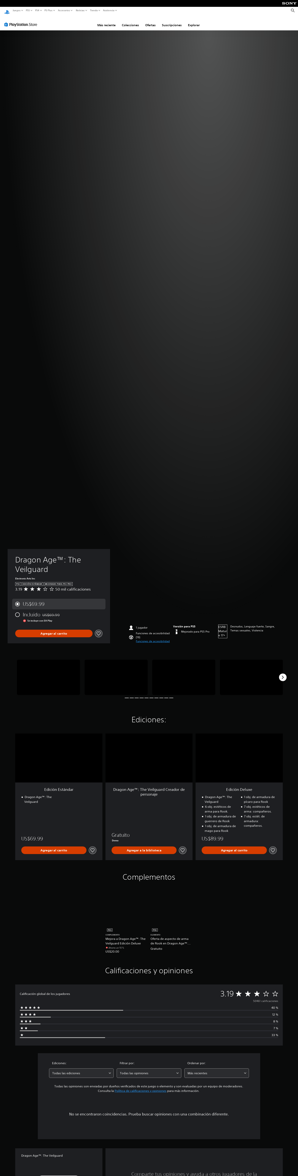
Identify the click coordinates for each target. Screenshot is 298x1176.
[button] (153, 638)
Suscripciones (172, 21)
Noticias (80, 10)
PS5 (28, 10)
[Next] (283, 674)
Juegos (17, 10)
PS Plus (48, 10)
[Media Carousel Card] (48, 674)
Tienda (93, 10)
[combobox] (81, 1069)
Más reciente (106, 21)
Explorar (194, 21)
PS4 (37, 10)
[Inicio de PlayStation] (7, 10)
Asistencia (108, 10)
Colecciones (130, 21)
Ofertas (150, 21)
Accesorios (64, 10)
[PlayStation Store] (21, 21)
